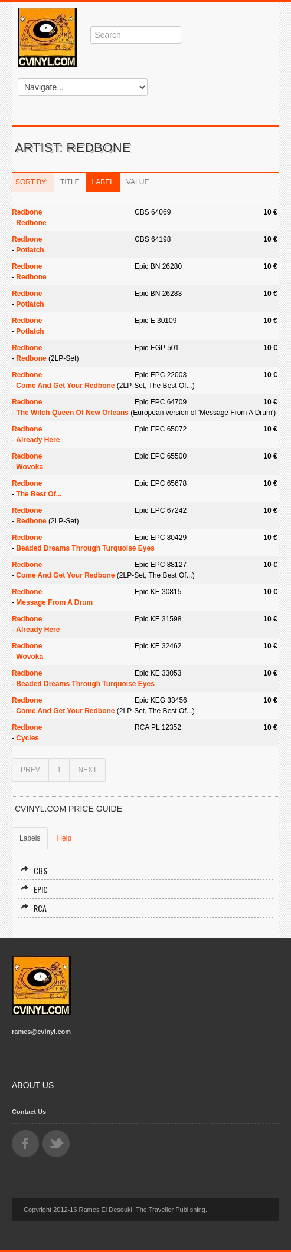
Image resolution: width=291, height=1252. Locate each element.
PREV (30, 770)
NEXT (87, 770)
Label (103, 182)
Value (137, 182)
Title (70, 182)
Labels (29, 838)
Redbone (27, 212)
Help (64, 838)
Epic (34, 889)
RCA (34, 908)
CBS (34, 870)
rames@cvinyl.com (41, 1031)
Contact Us (29, 1111)
